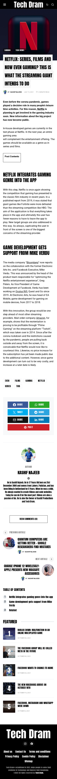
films (17, 380)
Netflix (40, 109)
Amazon (40, 318)
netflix (41, 380)
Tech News (20, 50)
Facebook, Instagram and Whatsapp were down (35, 704)
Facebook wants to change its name (35, 668)
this (18, 386)
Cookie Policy (28, 756)
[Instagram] (25, 744)
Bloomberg (32, 262)
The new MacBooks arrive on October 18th (32, 686)
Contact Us (20, 751)
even (7, 380)
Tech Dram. (39, 772)
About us (8, 751)
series (8, 386)
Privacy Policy (12, 756)
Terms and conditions (39, 751)
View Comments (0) (29, 519)
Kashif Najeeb (29, 473)
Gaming (8, 50)
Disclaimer (43, 756)
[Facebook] (31, 744)
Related (13, 610)
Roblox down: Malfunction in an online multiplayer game (34, 631)
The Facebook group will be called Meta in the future (35, 649)
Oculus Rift (21, 291)
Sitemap (29, 761)
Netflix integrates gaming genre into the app (31, 597)
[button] (4, 4)
